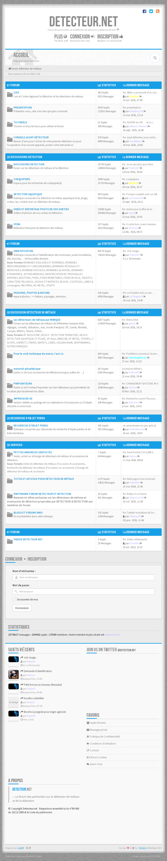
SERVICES (16, 445)
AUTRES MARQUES (17, 346)
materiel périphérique (27, 368)
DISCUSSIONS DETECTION (26, 157)
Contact (93, 750)
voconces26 (136, 198)
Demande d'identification (36, 671)
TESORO (85, 338)
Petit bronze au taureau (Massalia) (41, 684)
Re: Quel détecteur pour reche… (140, 137)
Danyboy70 (136, 111)
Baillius (134, 96)
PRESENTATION (23, 107)
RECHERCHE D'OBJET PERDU (27, 418)
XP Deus (51, 338)
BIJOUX (64, 281)
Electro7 (134, 402)
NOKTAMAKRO (82, 342)
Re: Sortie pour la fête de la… (138, 209)
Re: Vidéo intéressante (135, 539)
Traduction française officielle (19, 856)
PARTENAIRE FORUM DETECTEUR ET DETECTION (42, 494)
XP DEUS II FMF (31, 335)
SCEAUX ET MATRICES (47, 281)
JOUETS (50, 285)
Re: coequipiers (130, 179)
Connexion (82, 36)
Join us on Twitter (111, 650)
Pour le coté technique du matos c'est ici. (39, 353)
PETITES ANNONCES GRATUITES (33, 452)
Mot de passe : (21, 585)
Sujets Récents (96, 723)
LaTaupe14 (136, 296)
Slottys (133, 228)
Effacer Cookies (97, 757)
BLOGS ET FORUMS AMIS (28, 512)
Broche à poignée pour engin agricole (43, 712)
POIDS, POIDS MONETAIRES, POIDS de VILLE (56, 278)
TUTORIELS (20, 122)
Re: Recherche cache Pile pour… (140, 398)
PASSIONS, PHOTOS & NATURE (32, 293)
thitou (133, 387)
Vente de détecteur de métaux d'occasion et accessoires (54, 464)
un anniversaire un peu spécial (139, 425)
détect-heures (138, 126)
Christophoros (137, 357)
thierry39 (135, 516)
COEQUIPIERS (22, 179)
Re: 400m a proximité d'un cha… (141, 92)
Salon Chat (94, 764)
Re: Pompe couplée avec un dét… (141, 194)
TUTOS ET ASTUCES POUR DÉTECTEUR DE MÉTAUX (44, 479)
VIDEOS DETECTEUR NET (28, 539)
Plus (60, 36)
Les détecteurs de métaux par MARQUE (37, 320)
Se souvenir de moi (27, 599)
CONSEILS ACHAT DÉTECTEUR (31, 137)
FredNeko (135, 141)
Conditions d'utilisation (101, 743)
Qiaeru (38, 856)
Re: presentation (132, 107)
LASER (51, 342)
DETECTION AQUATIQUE (28, 194)
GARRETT (21, 342)
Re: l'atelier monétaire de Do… (140, 512)
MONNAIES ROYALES (33, 270)
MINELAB (62, 338)
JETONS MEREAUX (33, 274)
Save (132, 213)
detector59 (136, 497)
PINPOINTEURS (23, 383)
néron (133, 456)
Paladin (134, 543)
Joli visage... (29, 657)
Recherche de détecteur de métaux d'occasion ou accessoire (40, 468)
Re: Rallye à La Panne (135, 494)
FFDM (17, 224)
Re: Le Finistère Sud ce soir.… (139, 293)
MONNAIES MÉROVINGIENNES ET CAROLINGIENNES (42, 264)
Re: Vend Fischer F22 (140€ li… (139, 452)
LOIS (16, 92)
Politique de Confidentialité (103, 736)
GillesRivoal (137, 429)
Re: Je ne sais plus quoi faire (137, 164)
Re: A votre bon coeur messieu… (140, 224)
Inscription (110, 36)
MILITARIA (26, 285)
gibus (132, 323)
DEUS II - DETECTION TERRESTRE (59, 335)
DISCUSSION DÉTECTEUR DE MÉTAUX (33, 312)
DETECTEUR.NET (83, 22)
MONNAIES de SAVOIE (58, 270)
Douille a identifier (32, 698)
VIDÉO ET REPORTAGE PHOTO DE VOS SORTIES (41, 209)
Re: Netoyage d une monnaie (139, 479)
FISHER (32, 342)
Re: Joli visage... (131, 251)
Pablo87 (134, 168)
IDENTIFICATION (23, 251)
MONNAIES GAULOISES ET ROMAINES (43, 262)
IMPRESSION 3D (23, 398)
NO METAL (39, 285)
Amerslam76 (112, 634)
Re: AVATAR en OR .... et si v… (139, 122)
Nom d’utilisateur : (24, 571)
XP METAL (73, 338)
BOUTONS (24, 278)
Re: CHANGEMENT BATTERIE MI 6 (140, 383)
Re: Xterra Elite (130, 320)
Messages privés (97, 730)
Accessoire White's (132, 368)
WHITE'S (42, 342)
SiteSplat (143, 848)
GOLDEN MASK (65, 342)
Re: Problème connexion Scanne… (141, 353)
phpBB (21, 848)
